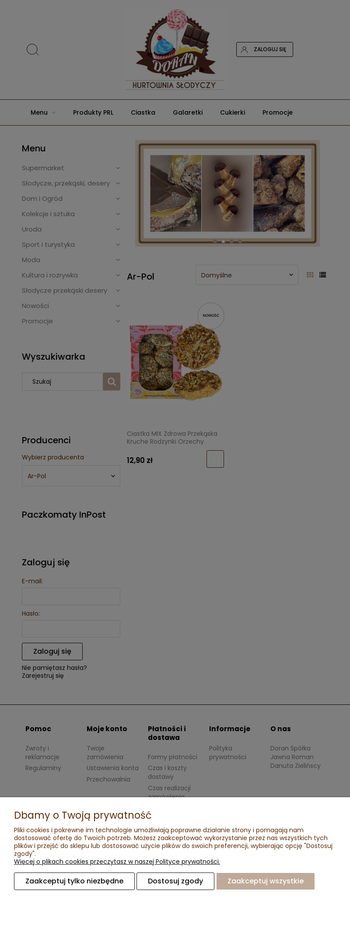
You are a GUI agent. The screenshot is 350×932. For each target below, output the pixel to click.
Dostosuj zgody (175, 881)
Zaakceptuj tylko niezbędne (74, 881)
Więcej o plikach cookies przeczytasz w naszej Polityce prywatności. (117, 861)
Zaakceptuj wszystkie (266, 881)
